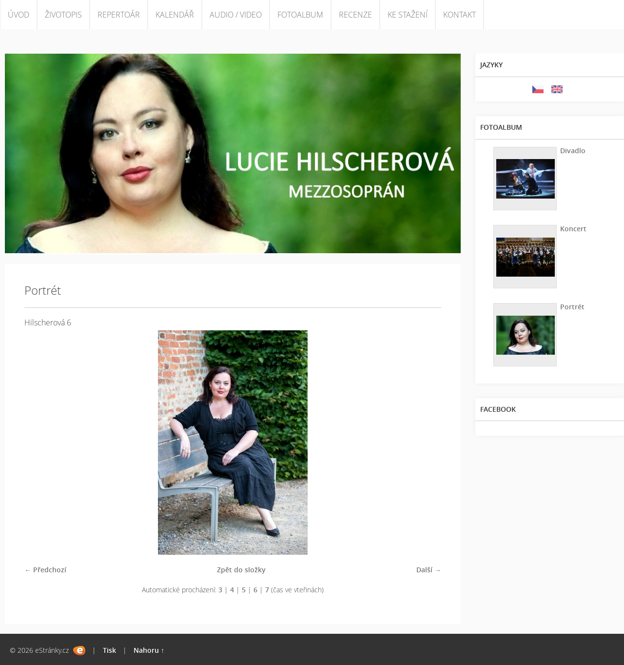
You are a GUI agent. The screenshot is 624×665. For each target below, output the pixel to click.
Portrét (572, 306)
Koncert (573, 228)
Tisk (109, 650)
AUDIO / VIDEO (236, 14)
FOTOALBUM (300, 14)
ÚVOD (18, 14)
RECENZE (355, 14)
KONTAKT (459, 14)
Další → (428, 569)
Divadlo (572, 150)
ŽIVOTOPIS (63, 14)
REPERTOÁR (119, 14)
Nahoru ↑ (149, 650)
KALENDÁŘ (175, 14)
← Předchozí (45, 569)
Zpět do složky (241, 569)
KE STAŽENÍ (408, 14)
